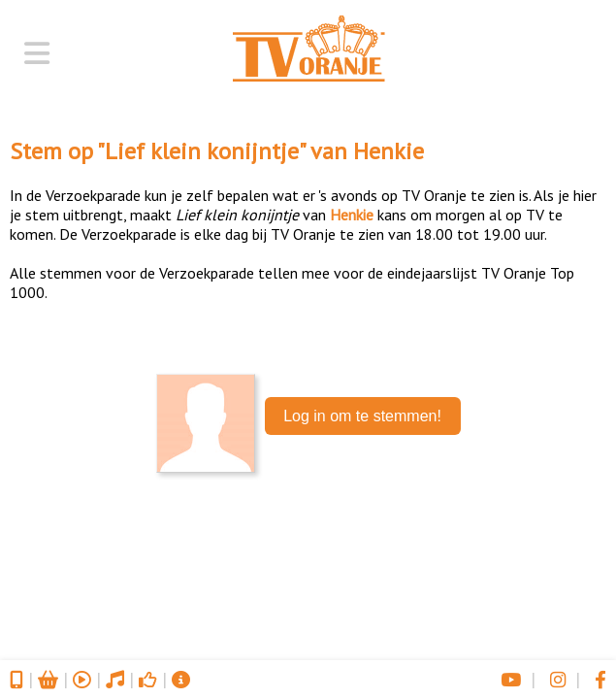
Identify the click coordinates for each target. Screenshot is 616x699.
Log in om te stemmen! (362, 416)
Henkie (388, 151)
